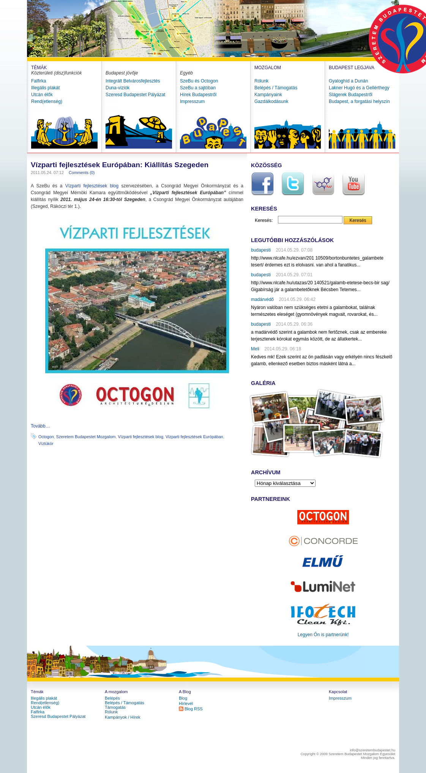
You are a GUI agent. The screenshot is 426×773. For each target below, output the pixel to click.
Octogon (46, 436)
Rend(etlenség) (46, 101)
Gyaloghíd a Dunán (348, 81)
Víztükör (46, 443)
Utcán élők (42, 94)
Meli (255, 349)
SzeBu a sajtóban (198, 87)
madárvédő (262, 299)
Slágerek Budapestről (350, 94)
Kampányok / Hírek (122, 717)
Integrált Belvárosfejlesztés (133, 81)
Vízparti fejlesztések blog (91, 185)
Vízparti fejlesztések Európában (194, 436)
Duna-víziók (117, 87)
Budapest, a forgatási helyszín (359, 101)
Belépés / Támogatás (275, 87)
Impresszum (192, 101)
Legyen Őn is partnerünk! (323, 634)
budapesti (261, 250)
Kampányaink (268, 94)
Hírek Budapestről (198, 94)
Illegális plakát (45, 87)
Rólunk (261, 81)
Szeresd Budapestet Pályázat (135, 94)
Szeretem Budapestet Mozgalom (86, 436)
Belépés (112, 698)
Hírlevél (186, 703)
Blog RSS (194, 708)
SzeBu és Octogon (199, 81)
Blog (183, 698)
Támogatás (115, 707)
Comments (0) (82, 172)
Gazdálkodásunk (271, 101)
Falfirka (38, 81)
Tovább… (40, 426)
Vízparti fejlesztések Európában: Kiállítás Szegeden (119, 165)
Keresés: (264, 220)
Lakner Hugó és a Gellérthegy (359, 87)
